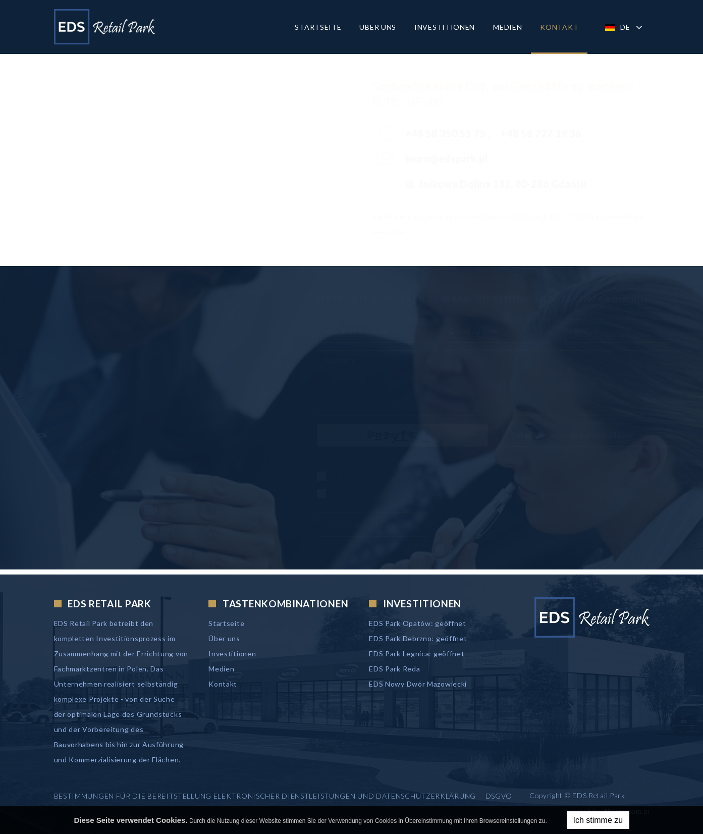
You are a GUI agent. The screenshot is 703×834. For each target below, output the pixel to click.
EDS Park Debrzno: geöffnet (418, 638)
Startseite (318, 27)
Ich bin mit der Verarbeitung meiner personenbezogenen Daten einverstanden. (447, 477)
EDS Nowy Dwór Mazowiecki (418, 684)
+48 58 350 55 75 (422, 133)
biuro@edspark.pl (422, 158)
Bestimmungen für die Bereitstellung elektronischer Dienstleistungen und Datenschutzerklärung (265, 796)
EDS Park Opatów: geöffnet (417, 623)
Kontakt (559, 27)
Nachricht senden (363, 524)
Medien (507, 27)
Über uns (377, 27)
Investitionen (444, 27)
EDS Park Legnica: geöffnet (416, 653)
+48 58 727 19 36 (516, 133)
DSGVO (499, 796)
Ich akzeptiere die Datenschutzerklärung (384, 494)
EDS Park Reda (394, 668)
